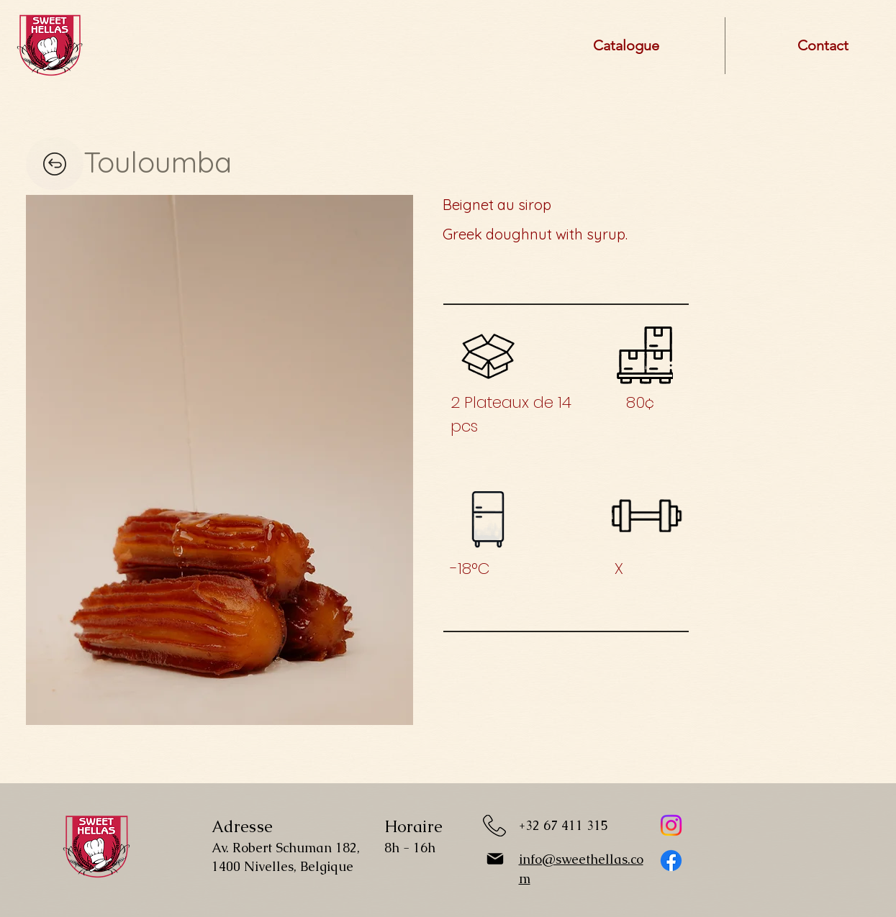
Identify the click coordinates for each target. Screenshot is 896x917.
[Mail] (495, 859)
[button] (219, 460)
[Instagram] (671, 825)
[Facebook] (671, 861)
